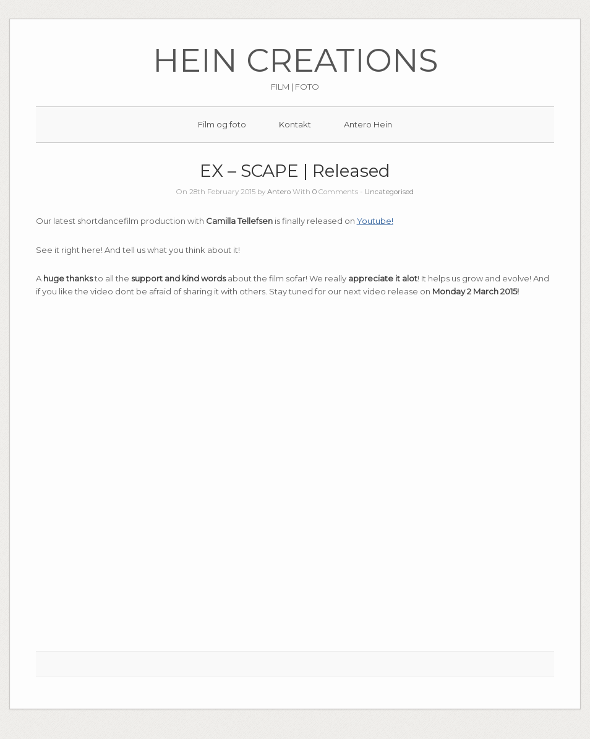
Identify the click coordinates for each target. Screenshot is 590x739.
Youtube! (375, 221)
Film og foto (222, 124)
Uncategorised (389, 191)
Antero (279, 191)
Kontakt (295, 124)
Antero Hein (368, 124)
